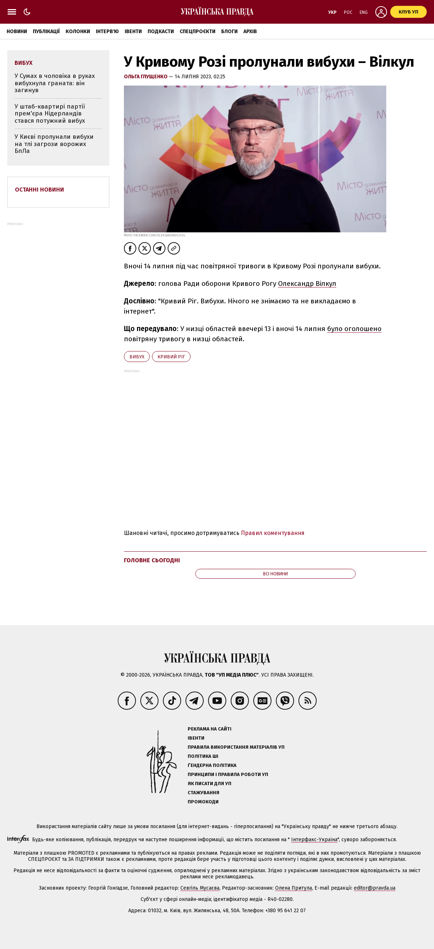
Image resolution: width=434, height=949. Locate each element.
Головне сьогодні (152, 560)
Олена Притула (293, 888)
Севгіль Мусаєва (199, 888)
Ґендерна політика (212, 765)
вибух (136, 356)
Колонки (78, 31)
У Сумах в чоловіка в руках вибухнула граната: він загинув (55, 83)
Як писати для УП (209, 783)
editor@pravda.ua (374, 888)
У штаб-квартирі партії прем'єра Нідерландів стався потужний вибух (50, 114)
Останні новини (39, 189)
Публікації (46, 31)
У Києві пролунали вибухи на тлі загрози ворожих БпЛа (54, 144)
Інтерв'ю (107, 31)
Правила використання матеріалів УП (236, 747)
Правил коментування (273, 532)
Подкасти (161, 31)
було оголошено (354, 328)
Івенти (133, 31)
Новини (17, 31)
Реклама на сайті (209, 729)
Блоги (229, 31)
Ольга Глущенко (146, 77)
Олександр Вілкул (307, 283)
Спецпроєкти (197, 31)
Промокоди (203, 801)
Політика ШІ (203, 756)
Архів (250, 31)
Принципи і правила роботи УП (228, 774)
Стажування (203, 792)
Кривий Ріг (171, 356)
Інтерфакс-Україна (314, 839)
